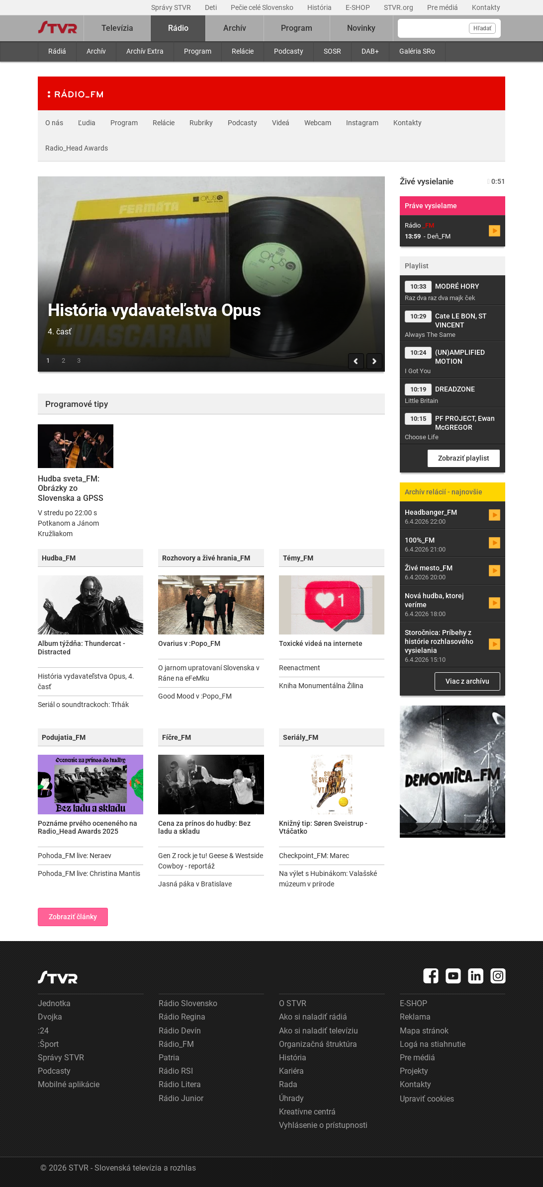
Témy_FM (298, 558)
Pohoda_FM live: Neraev (74, 856)
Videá (280, 123)
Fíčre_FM (176, 737)
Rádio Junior (181, 1098)
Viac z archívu (467, 681)
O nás (54, 123)
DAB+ (370, 51)
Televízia (117, 28)
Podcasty (288, 51)
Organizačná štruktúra (318, 1044)
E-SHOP (358, 7)
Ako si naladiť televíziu (318, 1030)
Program (197, 51)
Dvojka (50, 1017)
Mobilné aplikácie (68, 1084)
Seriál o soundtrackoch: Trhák (83, 705)
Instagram (362, 123)
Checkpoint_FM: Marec (314, 856)
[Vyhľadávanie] (449, 28)
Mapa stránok (424, 1030)
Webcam (317, 123)
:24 (43, 1030)
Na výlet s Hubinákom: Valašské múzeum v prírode (328, 879)
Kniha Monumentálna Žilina (321, 686)
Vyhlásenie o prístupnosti (323, 1125)
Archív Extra (145, 51)
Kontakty (486, 7)
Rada (288, 1084)
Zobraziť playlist (463, 458)
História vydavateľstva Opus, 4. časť (86, 681)
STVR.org (399, 7)
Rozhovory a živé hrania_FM (206, 558)
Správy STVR (171, 7)
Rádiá (57, 51)
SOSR (332, 51)
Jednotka (54, 1003)
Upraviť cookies (427, 1099)
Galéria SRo (417, 51)
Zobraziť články (73, 917)
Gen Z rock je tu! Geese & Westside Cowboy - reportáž (210, 861)
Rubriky (201, 123)
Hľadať (482, 28)
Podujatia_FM (64, 737)
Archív (96, 51)
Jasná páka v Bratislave (195, 884)
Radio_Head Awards (76, 148)
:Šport (48, 1044)
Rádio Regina (182, 1017)
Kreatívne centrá (307, 1111)
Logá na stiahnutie (432, 1044)
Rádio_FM (176, 1044)
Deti (211, 7)
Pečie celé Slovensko (263, 7)
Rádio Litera (180, 1084)
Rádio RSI (176, 1071)
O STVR (292, 1003)
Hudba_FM (59, 558)
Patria (169, 1057)
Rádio (178, 28)
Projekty (414, 1071)
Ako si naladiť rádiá (313, 1017)
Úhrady (291, 1098)
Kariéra (291, 1071)
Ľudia (86, 123)
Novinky (361, 28)
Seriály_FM (300, 737)
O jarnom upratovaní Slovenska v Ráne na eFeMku (209, 673)
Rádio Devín (180, 1030)
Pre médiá (443, 7)
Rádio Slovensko (188, 1003)
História (320, 7)
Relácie (243, 51)
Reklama (415, 1017)
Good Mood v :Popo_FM (195, 696)
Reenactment (299, 668)
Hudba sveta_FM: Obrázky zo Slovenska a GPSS (70, 488)
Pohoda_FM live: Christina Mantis (89, 873)
